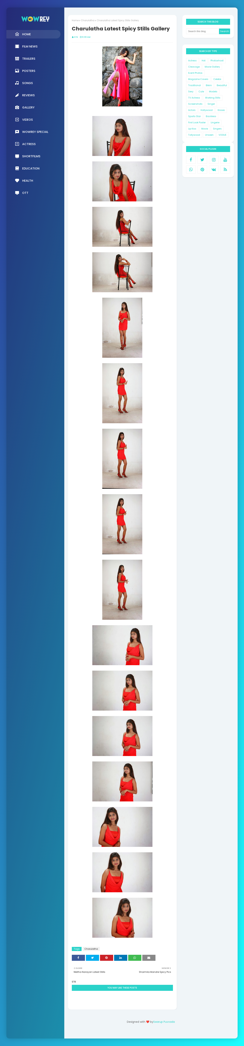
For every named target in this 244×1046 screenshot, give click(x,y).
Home (75, 20)
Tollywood (194, 134)
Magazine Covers (198, 79)
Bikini (209, 85)
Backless (211, 116)
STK (76, 36)
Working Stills (212, 97)
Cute (201, 91)
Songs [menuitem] (24, 83)
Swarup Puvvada (164, 1022)
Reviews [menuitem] (25, 95)
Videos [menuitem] (24, 119)
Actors (192, 110)
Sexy (190, 91)
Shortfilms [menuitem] (27, 156)
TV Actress (194, 97)
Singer (211, 103)
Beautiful (222, 85)
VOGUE (222, 134)
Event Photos (195, 73)
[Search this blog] (202, 31)
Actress (192, 60)
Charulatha (87, 20)
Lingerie (215, 122)
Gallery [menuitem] (25, 107)
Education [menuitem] (27, 168)
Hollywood (207, 110)
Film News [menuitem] (26, 46)
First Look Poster (197, 122)
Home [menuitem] (23, 34)
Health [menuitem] (24, 180)
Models (213, 91)
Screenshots (195, 103)
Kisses (221, 110)
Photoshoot (217, 60)
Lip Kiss (192, 128)
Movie (204, 128)
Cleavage (194, 66)
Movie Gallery (212, 66)
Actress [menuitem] (25, 144)
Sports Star (194, 116)
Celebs (217, 79)
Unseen (209, 134)
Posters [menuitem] (25, 71)
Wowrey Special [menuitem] (31, 132)
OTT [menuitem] (21, 193)
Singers (217, 128)
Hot (203, 60)
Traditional (194, 85)
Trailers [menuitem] (25, 58)
